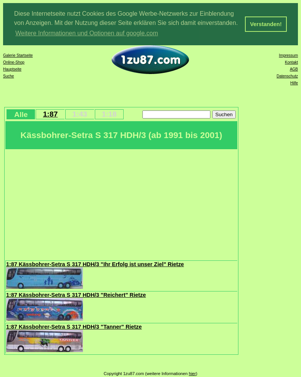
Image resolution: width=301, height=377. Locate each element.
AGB (294, 69)
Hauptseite (12, 69)
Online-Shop (14, 62)
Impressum (288, 55)
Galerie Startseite (18, 55)
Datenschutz (287, 76)
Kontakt (291, 62)
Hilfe (294, 83)
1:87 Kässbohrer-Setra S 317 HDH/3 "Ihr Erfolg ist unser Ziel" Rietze (95, 264)
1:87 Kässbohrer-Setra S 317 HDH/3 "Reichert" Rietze (76, 295)
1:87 (50, 114)
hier (192, 373)
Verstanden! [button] (265, 24)
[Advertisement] (121, 204)
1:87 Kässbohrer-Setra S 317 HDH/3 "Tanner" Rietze (74, 327)
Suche (8, 76)
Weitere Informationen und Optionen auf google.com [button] (86, 33)
